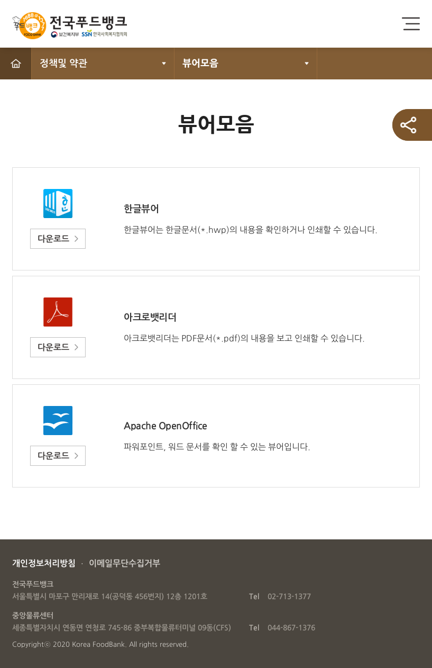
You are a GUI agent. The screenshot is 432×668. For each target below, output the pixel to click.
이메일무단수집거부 (124, 563)
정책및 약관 (63, 63)
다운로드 (53, 239)
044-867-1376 (291, 627)
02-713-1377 (289, 596)
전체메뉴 (411, 24)
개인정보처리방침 (44, 563)
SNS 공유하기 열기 (412, 125)
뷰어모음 (200, 63)
